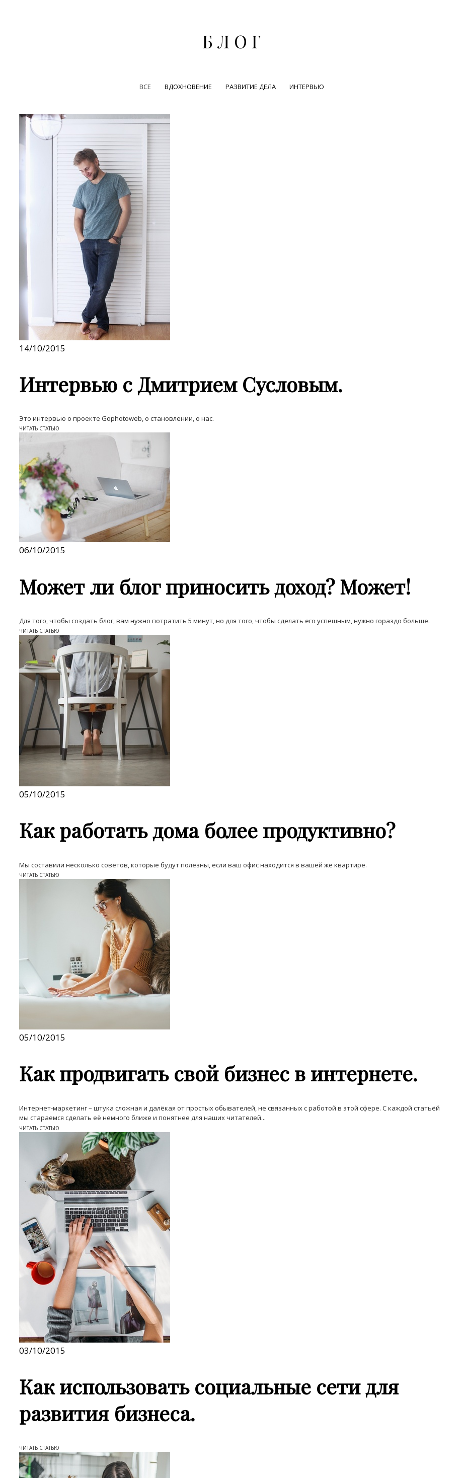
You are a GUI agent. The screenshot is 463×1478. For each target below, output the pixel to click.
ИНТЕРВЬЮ (306, 86)
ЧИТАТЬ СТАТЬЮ (39, 428)
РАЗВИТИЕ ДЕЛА (251, 86)
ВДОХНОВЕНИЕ (189, 86)
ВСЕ (145, 86)
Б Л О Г (231, 41)
